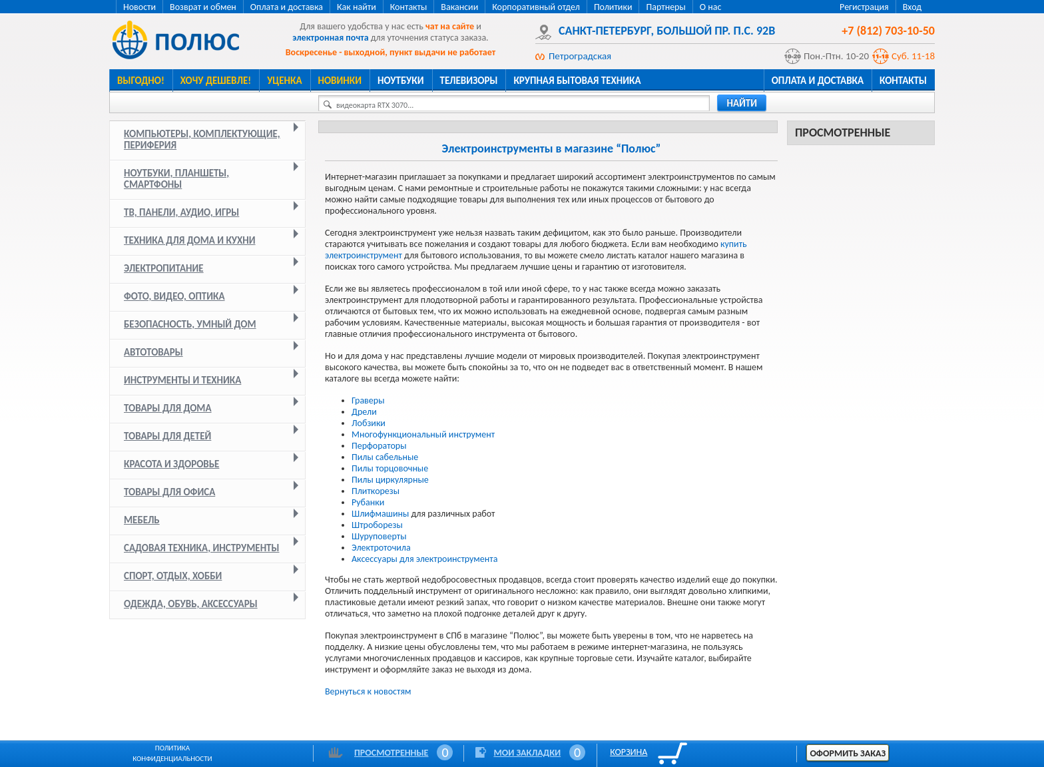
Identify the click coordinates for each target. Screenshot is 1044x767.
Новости (139, 7)
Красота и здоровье (171, 464)
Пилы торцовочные (390, 468)
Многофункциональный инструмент (423, 434)
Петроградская (580, 56)
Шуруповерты (379, 536)
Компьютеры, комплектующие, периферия (202, 139)
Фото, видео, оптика (174, 296)
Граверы (368, 400)
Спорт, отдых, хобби (173, 576)
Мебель (142, 520)
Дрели (364, 411)
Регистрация (864, 7)
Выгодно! (140, 81)
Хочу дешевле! (215, 81)
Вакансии (459, 7)
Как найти (356, 7)
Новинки (340, 81)
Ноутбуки (401, 81)
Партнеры (665, 7)
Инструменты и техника (182, 380)
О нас (711, 7)
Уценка (284, 81)
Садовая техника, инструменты (202, 548)
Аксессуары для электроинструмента (424, 559)
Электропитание (164, 268)
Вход (912, 7)
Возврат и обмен (203, 7)
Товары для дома (168, 408)
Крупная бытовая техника (577, 81)
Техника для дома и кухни (190, 240)
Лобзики (369, 423)
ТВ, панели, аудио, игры (181, 212)
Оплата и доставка (286, 7)
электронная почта (330, 37)
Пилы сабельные (385, 457)
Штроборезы (377, 525)
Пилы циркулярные (390, 479)
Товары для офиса (169, 492)
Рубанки (368, 502)
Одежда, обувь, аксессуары (191, 604)
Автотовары (153, 352)
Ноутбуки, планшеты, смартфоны (176, 178)
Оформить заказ (848, 753)
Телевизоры (469, 81)
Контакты (408, 7)
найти (741, 103)
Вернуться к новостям (368, 691)
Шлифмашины (381, 513)
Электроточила (381, 547)
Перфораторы (379, 445)
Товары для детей (167, 436)
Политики (613, 7)
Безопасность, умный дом (190, 324)
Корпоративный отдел (536, 7)
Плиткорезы (375, 491)
